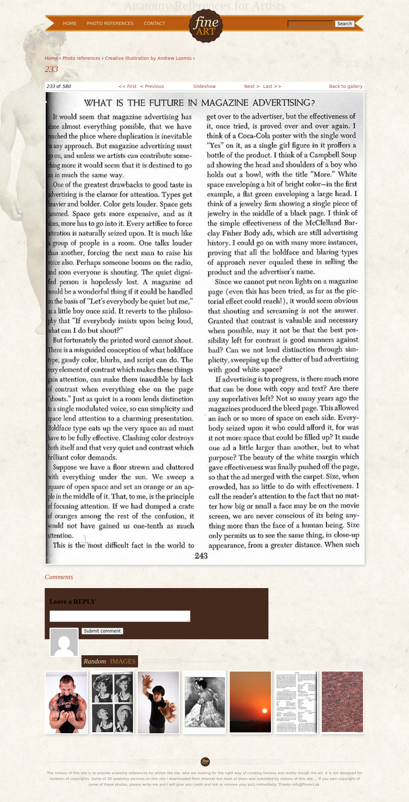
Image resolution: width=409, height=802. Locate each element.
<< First (127, 86)
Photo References (110, 23)
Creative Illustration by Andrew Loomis (148, 58)
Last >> (272, 86)
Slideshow (204, 86)
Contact (154, 23)
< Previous (152, 86)
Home (51, 58)
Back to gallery (346, 86)
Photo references (82, 58)
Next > (252, 86)
